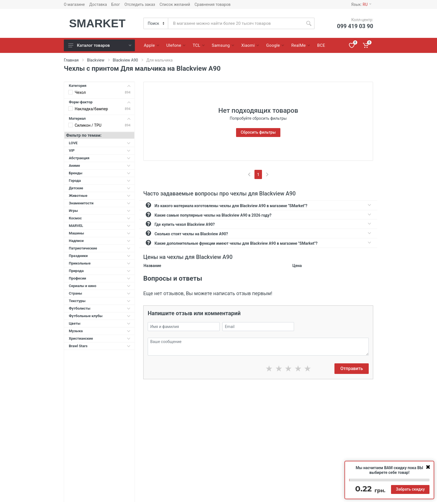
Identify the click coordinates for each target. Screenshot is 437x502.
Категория (99, 86)
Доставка (98, 4)
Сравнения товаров (212, 4)
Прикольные (99, 263)
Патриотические (99, 248)
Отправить (351, 368)
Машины (99, 233)
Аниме (99, 165)
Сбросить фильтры (258, 132)
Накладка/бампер (91, 109)
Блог (115, 4)
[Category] (156, 23)
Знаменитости (99, 203)
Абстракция (99, 158)
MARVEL (99, 226)
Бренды (99, 173)
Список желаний (174, 4)
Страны (99, 293)
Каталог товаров (99, 45)
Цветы (99, 323)
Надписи (99, 241)
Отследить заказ (139, 4)
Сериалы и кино (99, 286)
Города (99, 180)
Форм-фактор (99, 102)
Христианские (99, 338)
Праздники (99, 256)
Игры (99, 211)
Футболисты (99, 308)
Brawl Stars (99, 346)
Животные (99, 196)
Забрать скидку (410, 489)
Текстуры (99, 301)
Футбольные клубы (99, 316)
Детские (99, 188)
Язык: (361, 4)
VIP (99, 150)
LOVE (99, 143)
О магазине (74, 4)
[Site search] (235, 23)
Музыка (99, 331)
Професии (99, 278)
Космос (99, 218)
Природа (99, 271)
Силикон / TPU (88, 125)
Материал (99, 118)
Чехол (80, 92)
